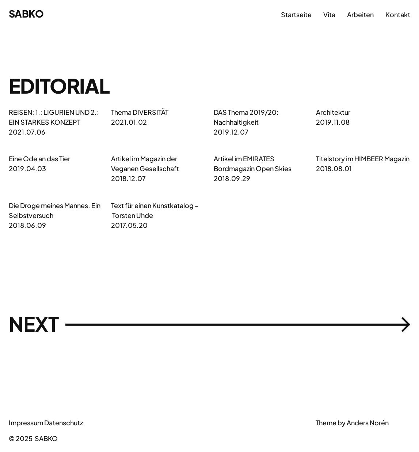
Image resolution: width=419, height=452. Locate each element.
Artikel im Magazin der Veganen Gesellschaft (145, 163)
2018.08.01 (334, 168)
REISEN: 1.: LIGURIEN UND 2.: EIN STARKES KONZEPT (54, 117)
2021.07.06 (27, 132)
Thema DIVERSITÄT (139, 112)
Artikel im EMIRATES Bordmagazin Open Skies (253, 163)
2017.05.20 (129, 225)
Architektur (333, 112)
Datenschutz (63, 422)
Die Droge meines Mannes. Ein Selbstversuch (54, 210)
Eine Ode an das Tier (39, 158)
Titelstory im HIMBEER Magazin (363, 158)
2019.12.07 (231, 132)
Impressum (26, 422)
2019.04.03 (27, 168)
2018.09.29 (232, 178)
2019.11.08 (333, 122)
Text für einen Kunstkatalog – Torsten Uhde (155, 210)
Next (209, 324)
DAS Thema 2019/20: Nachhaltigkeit (246, 117)
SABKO (26, 13)
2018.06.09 (27, 225)
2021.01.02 (129, 122)
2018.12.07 (128, 178)
